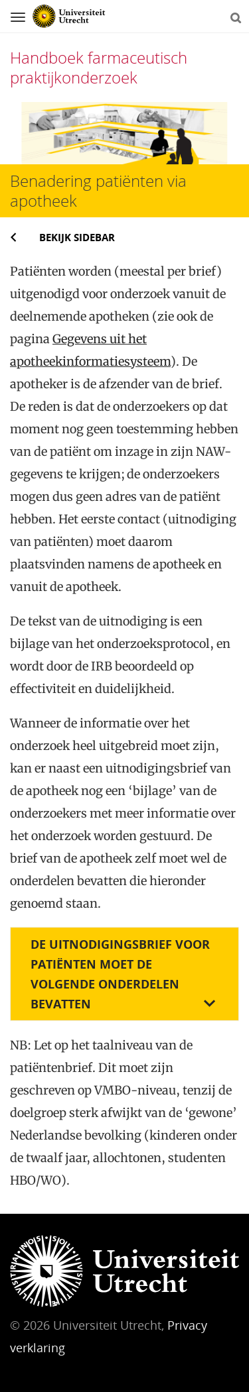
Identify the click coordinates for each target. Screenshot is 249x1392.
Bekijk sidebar (77, 237)
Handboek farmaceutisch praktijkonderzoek (98, 67)
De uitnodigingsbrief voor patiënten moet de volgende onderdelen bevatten (120, 974)
